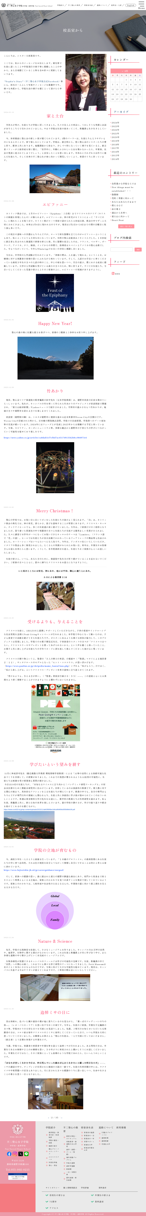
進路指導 (105, 1138)
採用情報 (121, 1127)
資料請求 (103, 1187)
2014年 (115, 159)
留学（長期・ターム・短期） (71, 1151)
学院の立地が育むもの (55, 850)
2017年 (115, 147)
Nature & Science (55, 941)
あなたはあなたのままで (124, 201)
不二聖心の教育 (74, 5)
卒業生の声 (106, 1144)
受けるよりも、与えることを (55, 621)
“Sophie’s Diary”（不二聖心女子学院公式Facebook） (33, 81)
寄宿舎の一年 (89, 1138)
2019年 (115, 140)
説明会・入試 (116, 5)
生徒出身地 (53, 1162)
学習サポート (89, 1141)
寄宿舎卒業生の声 (89, 1149)
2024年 (115, 122)
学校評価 (85, 1187)
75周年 (53, 1201)
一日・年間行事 (71, 1173)
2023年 (115, 126)
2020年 (116, 137)
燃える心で (117, 205)
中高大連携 (70, 1163)
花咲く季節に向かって (123, 198)
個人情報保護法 (70, 1187)
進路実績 (105, 1141)
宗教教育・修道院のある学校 (71, 1143)
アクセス (53, 1207)
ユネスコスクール (54, 1158)
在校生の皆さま (57, 1195)
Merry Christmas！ (55, 510)
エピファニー (55, 204)
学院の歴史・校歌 (54, 1141)
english (130, 5)
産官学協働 (70, 1166)
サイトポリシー (52, 1187)
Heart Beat (118, 220)
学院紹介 (60, 5)
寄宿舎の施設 (89, 1132)
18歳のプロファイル (107, 1133)
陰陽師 (115, 194)
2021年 (115, 133)
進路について (102, 5)
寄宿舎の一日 (89, 1135)
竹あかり (55, 391)
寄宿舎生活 (88, 5)
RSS (117, 273)
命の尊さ (116, 209)
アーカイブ (121, 112)
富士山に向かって (121, 216)
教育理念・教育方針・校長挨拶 (54, 1134)
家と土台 (55, 116)
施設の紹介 (53, 1146)
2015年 (115, 155)
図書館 (69, 1169)
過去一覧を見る (126, 226)
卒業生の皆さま (102, 1195)
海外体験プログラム (71, 1158)
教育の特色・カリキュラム (71, 1137)
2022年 (115, 129)
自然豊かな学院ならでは (124, 183)
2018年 (115, 144)
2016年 (115, 151)
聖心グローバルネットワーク (54, 1151)
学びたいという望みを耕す (55, 764)
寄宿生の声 (88, 1145)
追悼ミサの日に (55, 1012)
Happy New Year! (55, 323)
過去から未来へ (119, 212)
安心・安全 (53, 1165)
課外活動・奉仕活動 (71, 1179)
